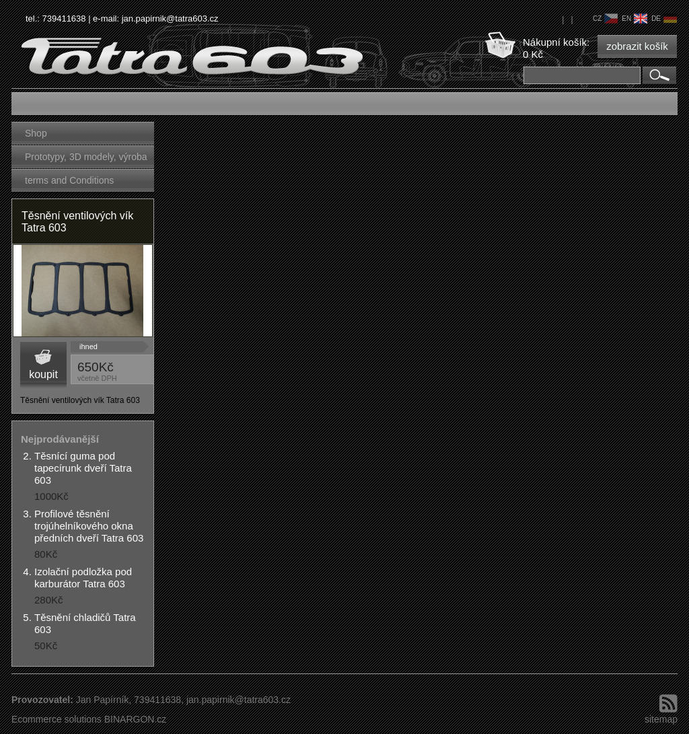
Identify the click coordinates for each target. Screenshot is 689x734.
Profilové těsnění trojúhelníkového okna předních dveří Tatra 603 (88, 526)
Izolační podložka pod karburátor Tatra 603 (83, 577)
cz (605, 18)
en (634, 18)
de (664, 18)
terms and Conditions (69, 180)
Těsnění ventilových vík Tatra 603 (77, 221)
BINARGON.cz (135, 719)
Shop (36, 133)
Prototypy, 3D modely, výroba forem (86, 159)
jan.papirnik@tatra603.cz (170, 18)
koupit (43, 374)
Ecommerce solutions (56, 719)
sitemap (661, 719)
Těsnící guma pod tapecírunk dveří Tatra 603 (83, 468)
